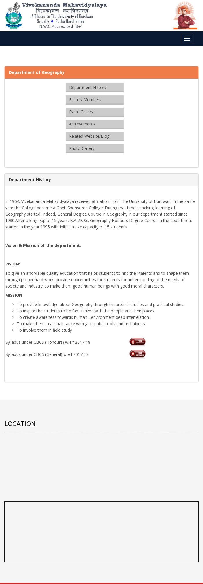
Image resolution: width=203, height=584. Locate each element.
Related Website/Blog (89, 136)
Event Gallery (81, 111)
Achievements (82, 124)
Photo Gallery (81, 148)
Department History (87, 87)
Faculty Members (85, 99)
